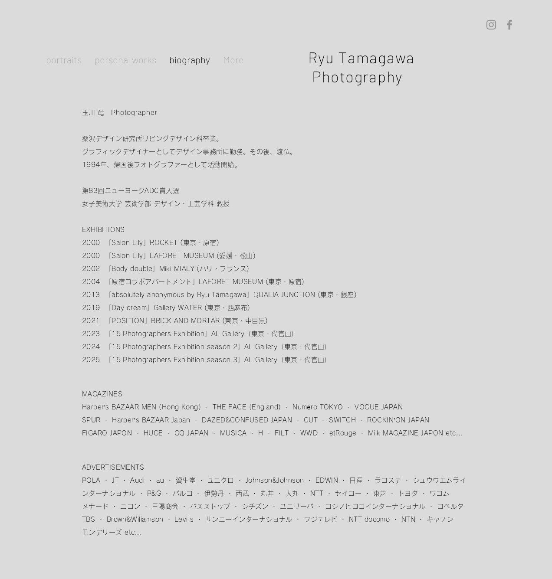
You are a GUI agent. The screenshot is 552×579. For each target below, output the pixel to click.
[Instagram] (491, 24)
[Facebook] (509, 24)
